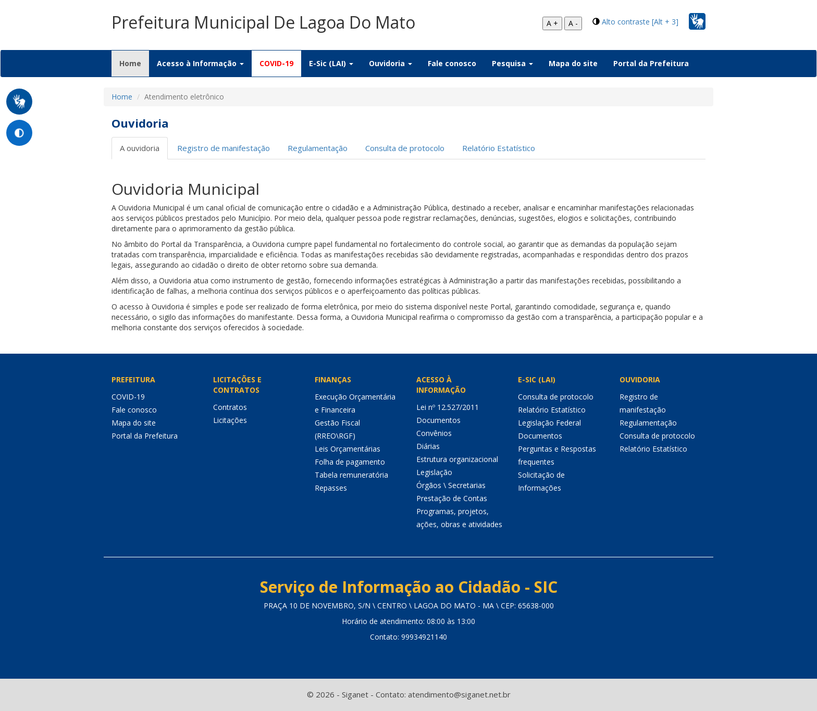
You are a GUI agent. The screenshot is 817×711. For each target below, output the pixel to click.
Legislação (434, 472)
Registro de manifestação (223, 148)
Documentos (438, 420)
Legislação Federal (549, 423)
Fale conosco (452, 63)
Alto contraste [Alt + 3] (640, 22)
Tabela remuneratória (351, 475)
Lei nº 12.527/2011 (447, 407)
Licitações (230, 420)
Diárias (428, 446)
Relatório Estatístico (498, 148)
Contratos (230, 407)
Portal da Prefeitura (651, 63)
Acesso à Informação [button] (200, 63)
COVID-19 (276, 63)
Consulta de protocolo (404, 148)
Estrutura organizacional (457, 459)
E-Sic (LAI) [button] (331, 63)
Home (134, 63)
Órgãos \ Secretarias (451, 485)
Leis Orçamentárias (347, 449)
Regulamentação (318, 148)
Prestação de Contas (451, 498)
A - (573, 23)
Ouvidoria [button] (390, 63)
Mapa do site (573, 63)
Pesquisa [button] (512, 63)
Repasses (331, 488)
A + (552, 23)
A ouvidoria (139, 148)
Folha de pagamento (350, 462)
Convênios (434, 433)
